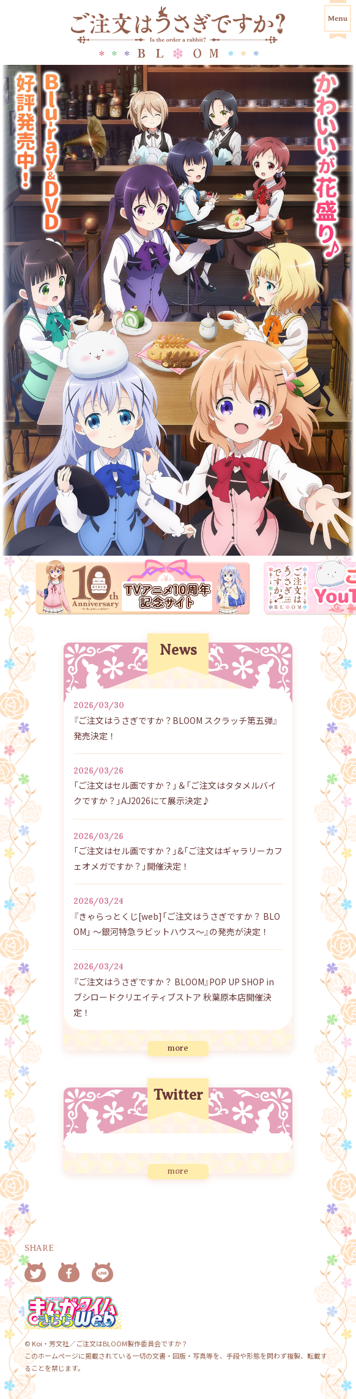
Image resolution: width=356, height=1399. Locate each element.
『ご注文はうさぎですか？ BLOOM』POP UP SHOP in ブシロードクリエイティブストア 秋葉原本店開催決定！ (173, 997)
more (178, 1048)
